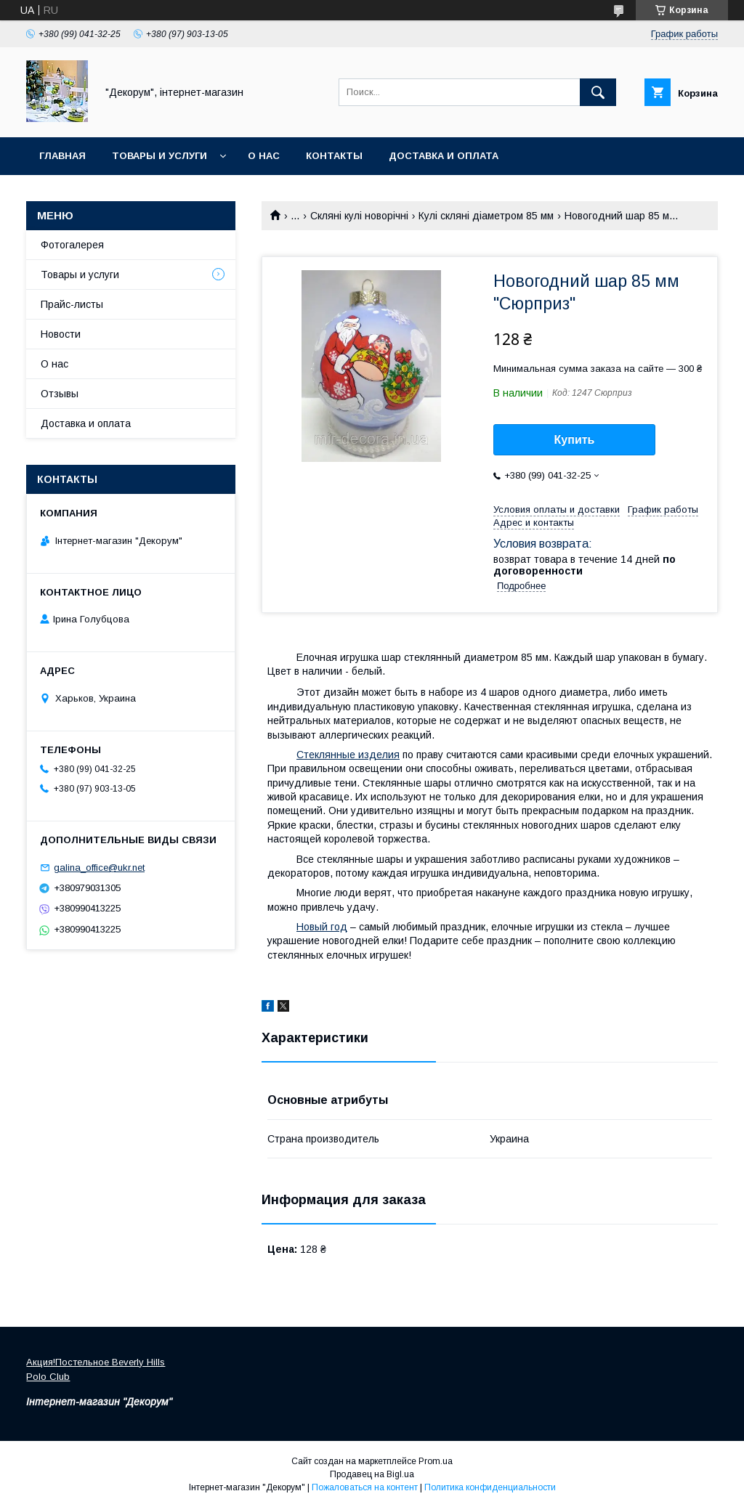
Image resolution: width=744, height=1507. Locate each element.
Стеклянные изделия (348, 754)
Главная (62, 155)
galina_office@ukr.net (99, 867)
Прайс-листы (72, 304)
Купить (574, 440)
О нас (264, 155)
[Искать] (598, 92)
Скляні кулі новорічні (359, 216)
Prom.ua (435, 1461)
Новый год (321, 927)
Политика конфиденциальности (490, 1487)
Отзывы (59, 393)
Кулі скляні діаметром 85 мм (486, 216)
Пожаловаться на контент (365, 1487)
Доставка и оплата (443, 155)
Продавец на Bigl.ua (372, 1474)
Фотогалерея (72, 245)
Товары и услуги (159, 155)
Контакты (334, 155)
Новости (61, 334)
